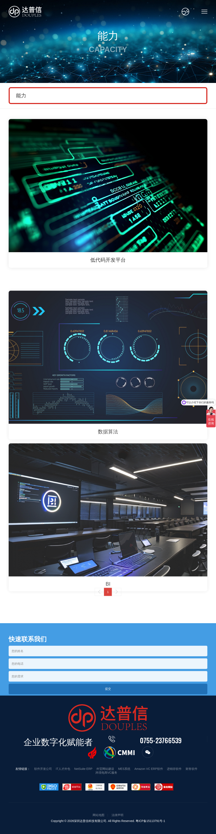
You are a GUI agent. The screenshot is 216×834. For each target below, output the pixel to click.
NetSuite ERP (83, 768)
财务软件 (191, 768)
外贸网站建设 (105, 768)
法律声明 (117, 815)
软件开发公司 (43, 768)
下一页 (116, 605)
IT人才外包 (63, 768)
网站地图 (98, 815)
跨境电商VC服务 (106, 772)
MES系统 (124, 768)
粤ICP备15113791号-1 (150, 821)
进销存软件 (174, 768)
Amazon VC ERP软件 (148, 768)
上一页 (99, 605)
